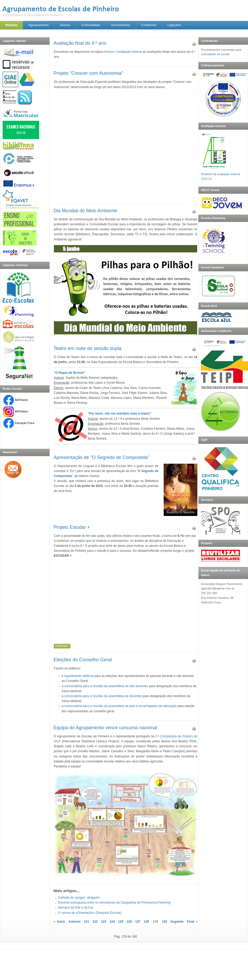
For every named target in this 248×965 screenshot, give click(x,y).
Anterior (74, 921)
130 (164, 921)
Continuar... (62, 645)
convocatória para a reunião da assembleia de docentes (103, 696)
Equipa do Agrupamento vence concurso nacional (105, 727)
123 (103, 921)
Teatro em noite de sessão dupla (87, 348)
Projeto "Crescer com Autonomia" (88, 73)
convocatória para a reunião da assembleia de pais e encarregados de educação (120, 706)
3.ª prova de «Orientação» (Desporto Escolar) (89, 913)
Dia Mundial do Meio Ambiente (85, 210)
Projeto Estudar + (72, 527)
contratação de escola (215, 54)
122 (95, 921)
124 (112, 921)
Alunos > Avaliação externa (123, 52)
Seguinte (177, 921)
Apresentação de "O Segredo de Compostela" (101, 457)
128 (146, 921)
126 (129, 921)
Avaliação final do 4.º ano (80, 43)
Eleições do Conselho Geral (83, 659)
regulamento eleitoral (78, 676)
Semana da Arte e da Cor (75, 907)
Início (61, 921)
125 (120, 921)
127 (137, 921)
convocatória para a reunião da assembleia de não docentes (106, 686)
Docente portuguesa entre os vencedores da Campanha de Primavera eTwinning (114, 902)
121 (86, 921)
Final (190, 921)
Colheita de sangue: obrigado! (79, 897)
